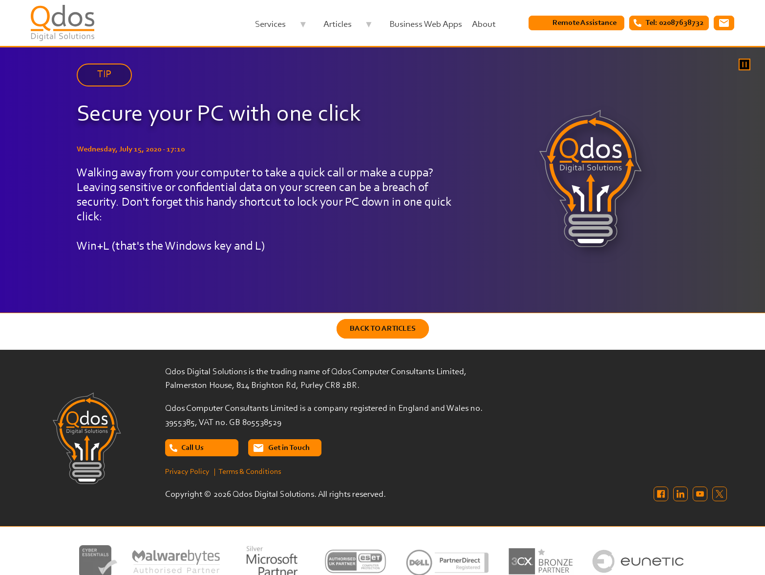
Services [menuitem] (281, 27)
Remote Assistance (584, 23)
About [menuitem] (484, 24)
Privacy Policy (187, 472)
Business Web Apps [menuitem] (425, 24)
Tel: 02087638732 (674, 23)
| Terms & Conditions (247, 472)
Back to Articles (383, 329)
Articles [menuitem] (348, 27)
